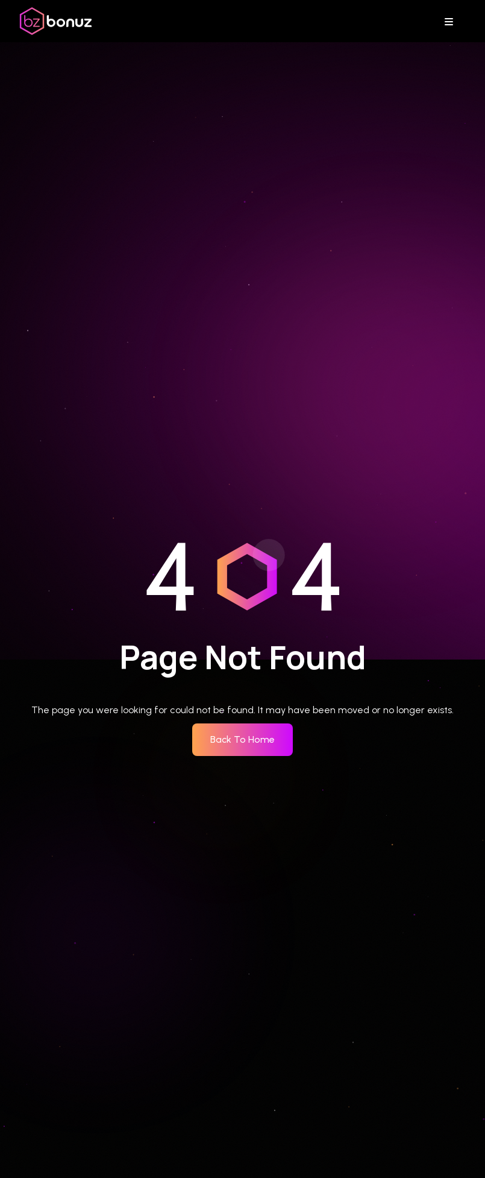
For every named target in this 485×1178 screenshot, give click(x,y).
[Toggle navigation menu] (452, 21)
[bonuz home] (55, 21)
